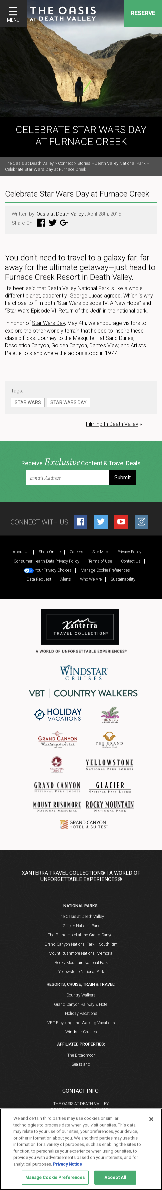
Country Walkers (81, 994)
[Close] (151, 1119)
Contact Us (131, 561)
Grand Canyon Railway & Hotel (81, 1004)
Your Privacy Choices (48, 570)
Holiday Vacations (81, 1013)
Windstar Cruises (81, 1031)
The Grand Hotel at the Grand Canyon (81, 934)
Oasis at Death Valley (60, 214)
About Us (21, 551)
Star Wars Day (48, 323)
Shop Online (50, 551)
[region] (81, 1149)
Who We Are (91, 579)
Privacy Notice (67, 1164)
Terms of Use (100, 561)
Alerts (65, 579)
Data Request (39, 579)
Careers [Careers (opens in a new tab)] (76, 551)
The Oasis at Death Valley (81, 916)
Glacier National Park (81, 925)
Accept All (115, 1177)
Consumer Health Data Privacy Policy (46, 561)
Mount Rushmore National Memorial (81, 953)
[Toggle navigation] (13, 13)
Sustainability (123, 579)
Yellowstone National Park (81, 971)
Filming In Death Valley (112, 424)
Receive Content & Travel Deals (81, 462)
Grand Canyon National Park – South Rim (81, 944)
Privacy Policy (129, 551)
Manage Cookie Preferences (105, 570)
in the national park (125, 311)
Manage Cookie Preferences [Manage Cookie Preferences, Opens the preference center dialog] (55, 1177)
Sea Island (81, 1064)
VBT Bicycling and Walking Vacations (81, 1022)
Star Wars (28, 402)
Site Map (100, 551)
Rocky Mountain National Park (81, 962)
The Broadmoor (81, 1055)
